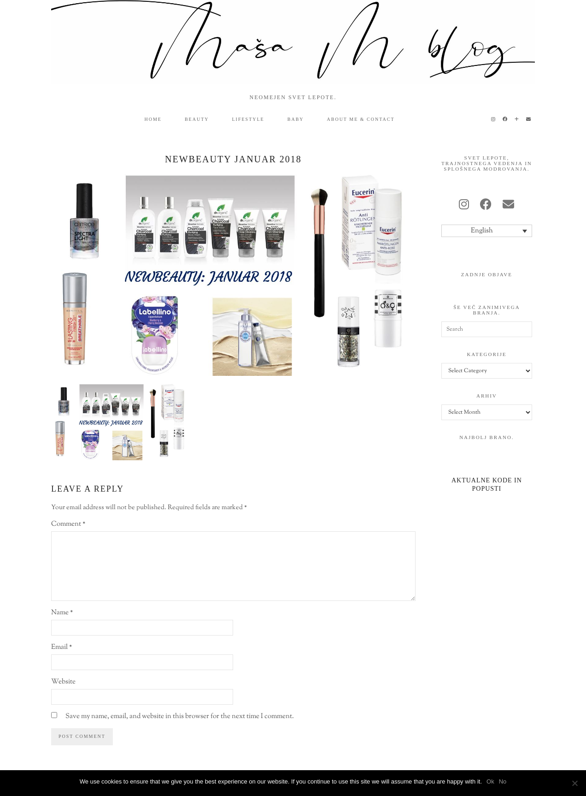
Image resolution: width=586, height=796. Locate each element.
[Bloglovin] (517, 119)
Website (63, 682)
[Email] (529, 119)
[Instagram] (493, 119)
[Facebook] (505, 119)
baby (295, 119)
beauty (197, 119)
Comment (68, 524)
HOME (153, 119)
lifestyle (248, 119)
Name (62, 613)
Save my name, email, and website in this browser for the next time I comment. (179, 716)
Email (61, 647)
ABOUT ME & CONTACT (361, 119)
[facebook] (486, 205)
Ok (490, 781)
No (503, 781)
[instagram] (464, 205)
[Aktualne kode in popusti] (486, 473)
